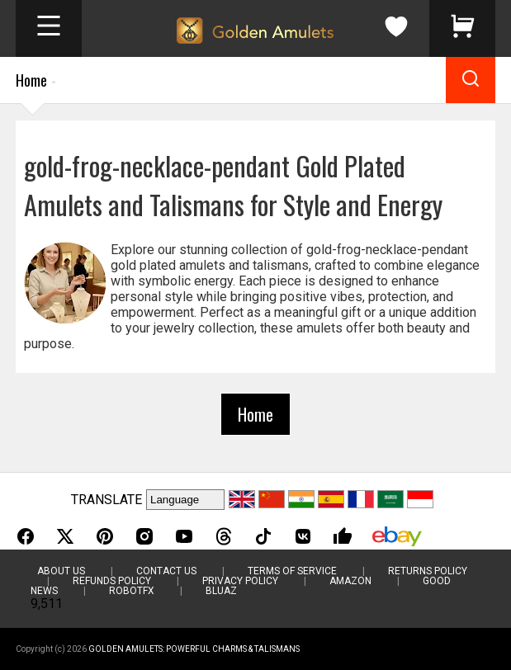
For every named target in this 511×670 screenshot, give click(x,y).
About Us (61, 571)
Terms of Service (292, 571)
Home (31, 80)
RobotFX (131, 591)
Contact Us (166, 571)
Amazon (350, 581)
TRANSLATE (106, 499)
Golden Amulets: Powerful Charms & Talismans (194, 648)
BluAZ (221, 591)
